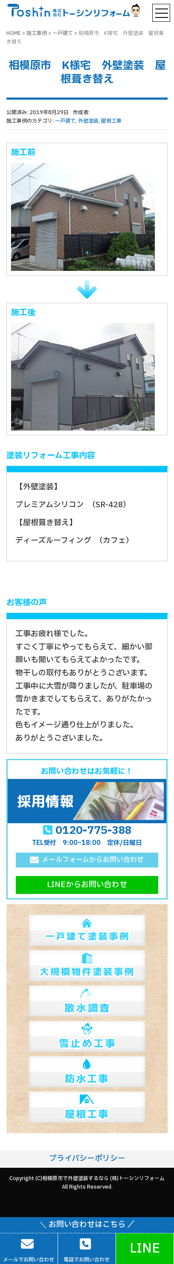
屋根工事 (111, 121)
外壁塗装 (88, 121)
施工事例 (36, 33)
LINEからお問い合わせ (87, 885)
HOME (13, 33)
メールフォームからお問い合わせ (93, 860)
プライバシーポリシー (87, 1158)
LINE (145, 1248)
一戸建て (62, 33)
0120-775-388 (93, 830)
